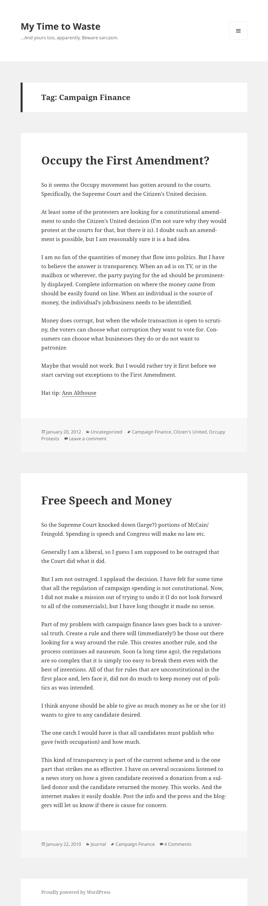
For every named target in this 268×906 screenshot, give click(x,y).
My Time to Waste (61, 26)
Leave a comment (87, 438)
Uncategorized (106, 432)
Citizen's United (190, 432)
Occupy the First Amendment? (125, 160)
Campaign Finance (151, 432)
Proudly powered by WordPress (75, 892)
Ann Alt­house (79, 392)
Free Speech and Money (106, 500)
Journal (98, 844)
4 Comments (177, 844)
